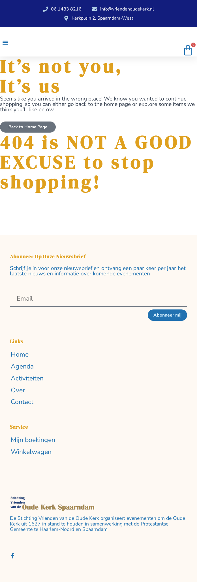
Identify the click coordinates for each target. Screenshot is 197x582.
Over (18, 390)
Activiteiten (27, 378)
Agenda (22, 367)
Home (20, 355)
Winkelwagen (31, 452)
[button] (5, 42)
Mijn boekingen (33, 440)
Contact (22, 402)
